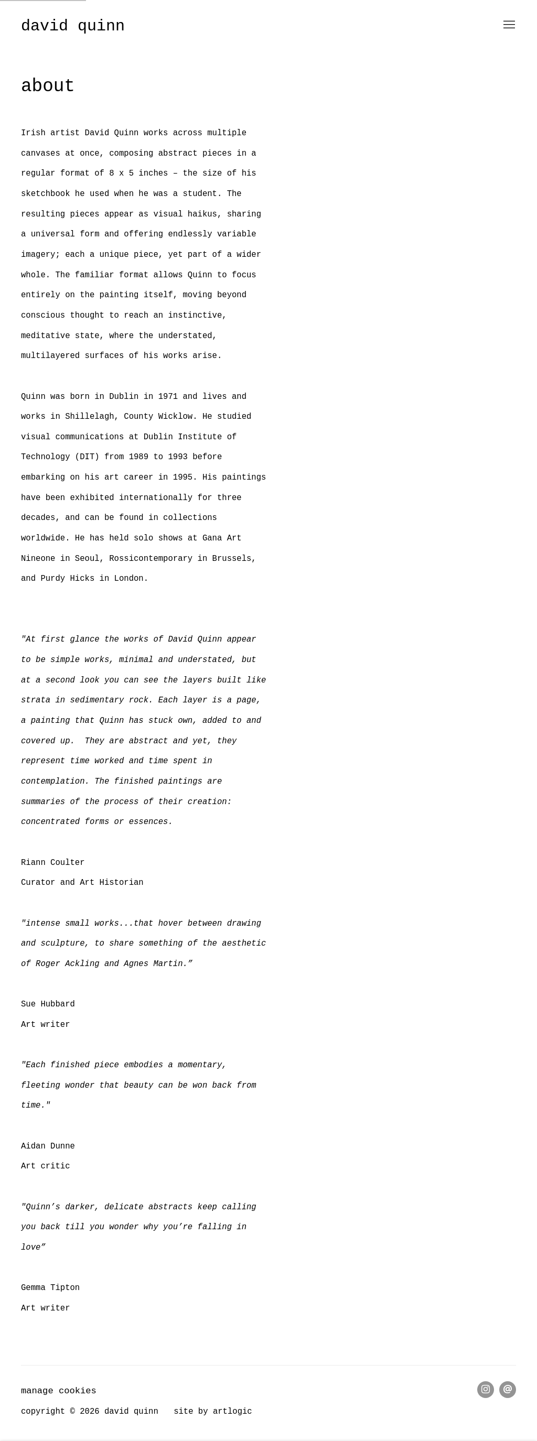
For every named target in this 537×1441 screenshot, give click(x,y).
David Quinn (73, 26)
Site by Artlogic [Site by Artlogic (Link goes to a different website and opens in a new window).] (213, 1411)
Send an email (507, 1389)
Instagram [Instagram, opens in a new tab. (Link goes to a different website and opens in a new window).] (485, 1389)
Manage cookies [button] (58, 1391)
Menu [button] (508, 25)
